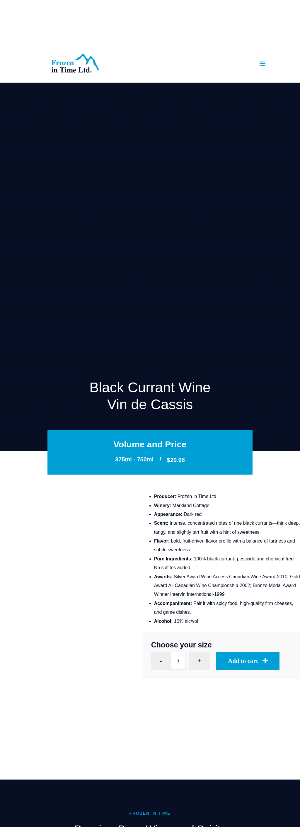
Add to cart (243, 660)
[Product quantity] (178, 661)
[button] (262, 63)
